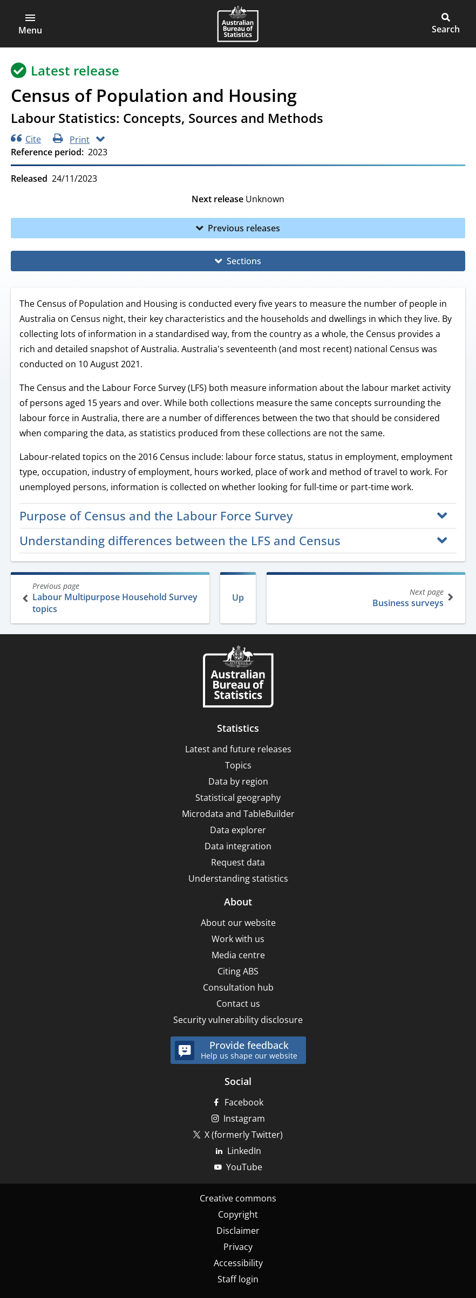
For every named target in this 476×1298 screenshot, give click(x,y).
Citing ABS (238, 971)
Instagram (244, 1118)
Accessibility (238, 1263)
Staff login (238, 1279)
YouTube (244, 1167)
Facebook (244, 1102)
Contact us (238, 1003)
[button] (30, 23)
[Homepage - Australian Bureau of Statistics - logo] (238, 23)
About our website (238, 923)
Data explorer (238, 830)
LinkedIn (244, 1151)
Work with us (238, 939)
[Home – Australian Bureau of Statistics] (238, 677)
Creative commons (238, 1198)
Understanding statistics (238, 878)
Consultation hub (238, 987)
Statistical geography (238, 797)
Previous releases (244, 228)
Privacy (238, 1247)
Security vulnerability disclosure (238, 1020)
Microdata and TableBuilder (238, 814)
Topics (238, 765)
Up (238, 597)
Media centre (238, 955)
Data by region (238, 781)
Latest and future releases (238, 749)
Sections (244, 261)
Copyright (238, 1214)
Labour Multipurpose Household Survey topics (111, 598)
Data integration (238, 846)
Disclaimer (238, 1231)
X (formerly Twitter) (244, 1135)
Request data (238, 862)
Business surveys (364, 598)
